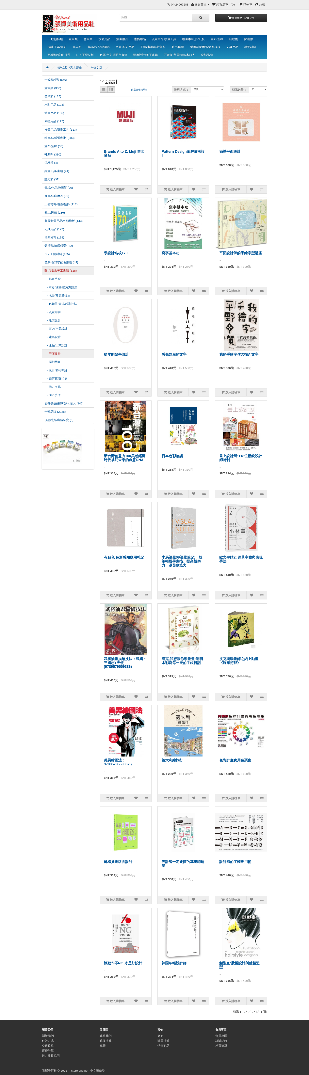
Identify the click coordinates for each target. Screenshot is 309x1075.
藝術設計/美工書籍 (145, 55)
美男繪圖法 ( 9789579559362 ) (118, 762)
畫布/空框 (217, 39)
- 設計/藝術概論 (55, 370)
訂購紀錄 (221, 1040)
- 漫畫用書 (52, 312)
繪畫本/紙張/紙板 (193, 39)
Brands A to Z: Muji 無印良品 (124, 153)
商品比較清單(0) (139, 89)
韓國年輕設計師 (174, 963)
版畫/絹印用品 (125, 47)
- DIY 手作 (52, 395)
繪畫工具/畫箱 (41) (56, 171)
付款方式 (48, 1040)
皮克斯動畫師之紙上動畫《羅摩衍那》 (238, 661)
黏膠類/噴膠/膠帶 (59, 55)
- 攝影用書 (52, 362)
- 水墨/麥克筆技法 (57, 295)
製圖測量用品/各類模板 (205, 47)
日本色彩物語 (172, 456)
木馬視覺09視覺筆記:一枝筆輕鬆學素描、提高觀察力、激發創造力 (182, 561)
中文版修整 (97, 1070)
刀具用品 (232, 47)
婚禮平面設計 (230, 152)
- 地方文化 (52, 386)
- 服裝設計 (52, 320)
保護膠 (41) (51, 162)
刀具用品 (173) (54, 229)
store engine (79, 1070)
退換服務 (106, 1040)
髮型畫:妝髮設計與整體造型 (239, 965)
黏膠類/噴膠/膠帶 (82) (58, 245)
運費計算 (48, 1050)
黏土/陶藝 (177, 47)
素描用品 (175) (54, 121)
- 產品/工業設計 (55, 345)
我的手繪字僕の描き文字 (238, 354)
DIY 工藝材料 (85, 55)
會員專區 (221, 1035)
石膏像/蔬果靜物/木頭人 (179, 55)
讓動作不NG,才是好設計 (123, 963)
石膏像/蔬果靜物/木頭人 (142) (64, 403)
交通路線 (48, 1045)
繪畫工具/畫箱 (57, 47)
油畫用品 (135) (54, 113)
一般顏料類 (55, 39)
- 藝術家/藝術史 (55, 378)
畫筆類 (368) (52, 88)
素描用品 (140, 39)
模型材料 (250, 47)
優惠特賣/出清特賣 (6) (58, 420)
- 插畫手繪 (52, 279)
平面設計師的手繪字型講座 (240, 253)
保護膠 (248, 39)
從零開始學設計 (116, 354)
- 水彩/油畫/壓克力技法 (60, 287)
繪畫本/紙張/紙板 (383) (59, 137)
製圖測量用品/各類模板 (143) (63, 220)
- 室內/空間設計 (55, 328)
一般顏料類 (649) (55, 79)
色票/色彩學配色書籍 (113, 55)
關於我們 (48, 1035)
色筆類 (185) (52, 96)
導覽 (103, 1045)
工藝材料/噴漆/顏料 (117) (61, 204)
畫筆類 (73, 39)
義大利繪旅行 (172, 760)
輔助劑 (233, 39)
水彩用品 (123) (54, 104)
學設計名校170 (116, 253)
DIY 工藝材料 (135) (57, 254)
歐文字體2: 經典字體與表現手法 (241, 559)
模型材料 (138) (54, 237)
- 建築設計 (52, 337)
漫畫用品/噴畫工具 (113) (60, 129)
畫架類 (77, 47)
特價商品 (163, 1045)
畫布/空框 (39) (53, 146)
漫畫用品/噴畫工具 (164, 39)
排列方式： (181, 89)
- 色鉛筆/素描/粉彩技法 (60, 303)
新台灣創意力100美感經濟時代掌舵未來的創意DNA (124, 458)
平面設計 (97, 67)
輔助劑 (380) (52, 154)
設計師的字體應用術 (235, 862)
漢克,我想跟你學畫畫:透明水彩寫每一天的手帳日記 (182, 661)
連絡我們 (106, 1035)
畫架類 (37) (51, 179)
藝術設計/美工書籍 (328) (60, 270)
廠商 (160, 1035)
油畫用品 (122, 39)
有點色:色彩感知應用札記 (124, 557)
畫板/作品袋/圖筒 (98, 47)
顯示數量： (239, 89)
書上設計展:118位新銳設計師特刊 (240, 458)
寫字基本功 (170, 253)
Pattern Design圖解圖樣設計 (183, 153)
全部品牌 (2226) (55, 411)
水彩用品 (104, 39)
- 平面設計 (52, 353)
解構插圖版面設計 (118, 862)
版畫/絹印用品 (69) (56, 196)
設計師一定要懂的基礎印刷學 (183, 864)
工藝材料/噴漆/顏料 (153, 47)
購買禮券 (163, 1040)
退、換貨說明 (51, 1055)
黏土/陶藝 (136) (54, 212)
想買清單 (221, 1045)
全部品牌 (207, 55)
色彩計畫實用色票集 (235, 760)
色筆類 (88, 39)
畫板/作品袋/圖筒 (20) (58, 187)
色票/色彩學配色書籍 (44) (61, 262)
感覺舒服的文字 (174, 354)
